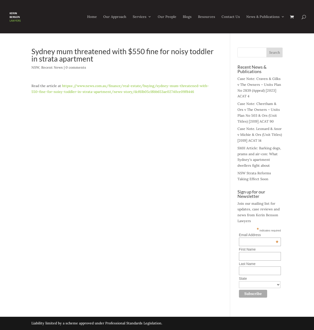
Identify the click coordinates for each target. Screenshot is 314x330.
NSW (35, 67)
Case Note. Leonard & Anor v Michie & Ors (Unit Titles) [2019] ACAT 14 (259, 135)
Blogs (187, 17)
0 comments (75, 67)
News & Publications (263, 17)
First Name (247, 249)
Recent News (52, 67)
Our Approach (114, 17)
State (243, 278)
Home (92, 17)
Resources (206, 17)
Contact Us (231, 17)
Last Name (247, 264)
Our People (167, 17)
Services (139, 17)
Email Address (258, 235)
